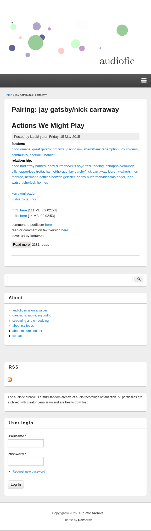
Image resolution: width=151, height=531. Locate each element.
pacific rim (74, 149)
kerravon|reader (24, 193)
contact (17, 336)
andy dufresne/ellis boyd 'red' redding (76, 166)
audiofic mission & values (30, 310)
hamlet (49, 155)
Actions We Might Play (48, 125)
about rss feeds (23, 325)
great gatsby (41, 149)
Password (17, 454)
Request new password (29, 471)
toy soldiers (129, 149)
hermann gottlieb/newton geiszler (50, 177)
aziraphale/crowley (120, 166)
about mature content (27, 331)
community (20, 155)
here (23, 210)
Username (17, 436)
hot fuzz (59, 149)
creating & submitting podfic (31, 315)
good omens (21, 149)
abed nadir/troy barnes (29, 166)
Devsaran (85, 520)
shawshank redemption (101, 149)
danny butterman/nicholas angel (101, 177)
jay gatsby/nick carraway (87, 171)
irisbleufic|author (24, 199)
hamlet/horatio (56, 171)
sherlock (36, 155)
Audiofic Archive (91, 513)
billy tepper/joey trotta (28, 171)
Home (8, 94)
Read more (22, 244)
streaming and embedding (30, 320)
